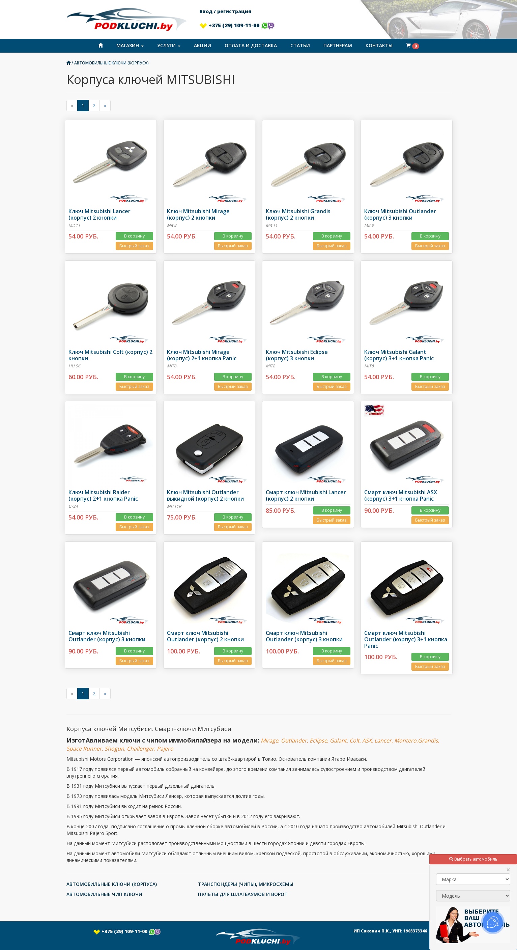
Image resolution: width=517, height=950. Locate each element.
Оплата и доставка (251, 45)
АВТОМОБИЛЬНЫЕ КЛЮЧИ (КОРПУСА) (111, 62)
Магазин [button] (130, 45)
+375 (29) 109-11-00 (237, 25)
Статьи (300, 45)
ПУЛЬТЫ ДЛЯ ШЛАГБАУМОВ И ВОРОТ (243, 894)
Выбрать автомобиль (473, 859)
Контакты (379, 45)
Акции (202, 45)
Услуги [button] (168, 45)
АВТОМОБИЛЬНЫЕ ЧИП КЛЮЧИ (104, 894)
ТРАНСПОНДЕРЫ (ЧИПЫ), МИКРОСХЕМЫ (245, 884)
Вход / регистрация (225, 11)
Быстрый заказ (134, 246)
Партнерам (337, 45)
